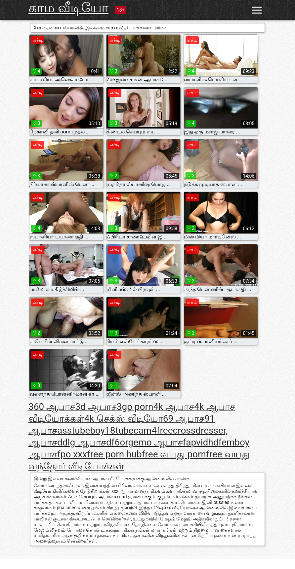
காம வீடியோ (68, 8)
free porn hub (114, 454)
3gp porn (135, 406)
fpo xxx (72, 454)
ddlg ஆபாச (81, 442)
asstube (73, 430)
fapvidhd (201, 442)
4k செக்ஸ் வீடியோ (123, 418)
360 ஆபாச (51, 406)
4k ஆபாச (173, 406)
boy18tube (111, 430)
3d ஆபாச (95, 406)
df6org (119, 442)
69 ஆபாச (183, 418)
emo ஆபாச (158, 442)
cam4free (153, 430)
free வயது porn (174, 454)
